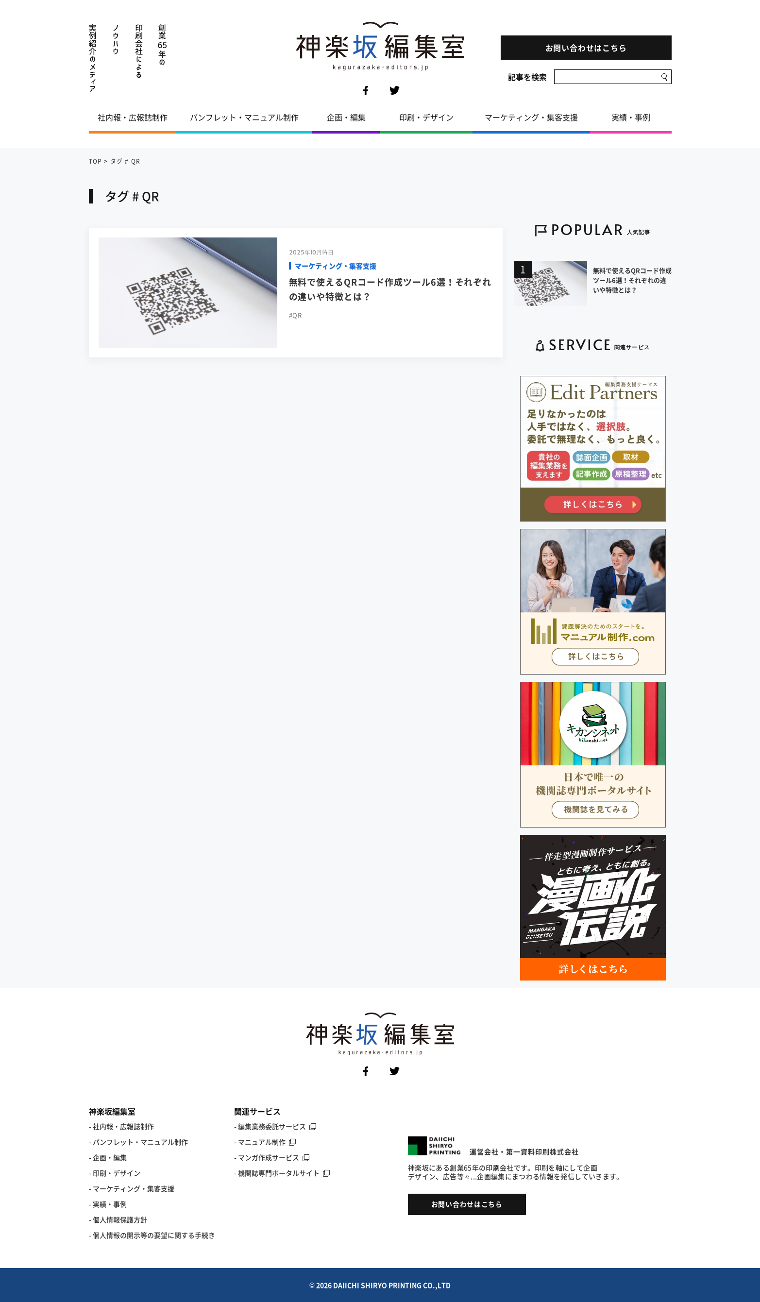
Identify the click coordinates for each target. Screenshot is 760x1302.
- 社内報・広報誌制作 (121, 1126)
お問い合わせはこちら (586, 47)
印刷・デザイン (426, 117)
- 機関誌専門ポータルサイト (282, 1173)
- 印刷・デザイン (114, 1173)
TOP (95, 161)
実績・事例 (630, 117)
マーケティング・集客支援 (531, 117)
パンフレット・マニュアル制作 (244, 117)
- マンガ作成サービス (271, 1157)
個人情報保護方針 (120, 1219)
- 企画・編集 (108, 1157)
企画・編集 (346, 117)
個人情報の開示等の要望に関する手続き (154, 1235)
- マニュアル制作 (265, 1142)
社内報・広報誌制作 (133, 117)
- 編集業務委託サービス (275, 1126)
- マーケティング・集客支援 (131, 1188)
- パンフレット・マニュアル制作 (138, 1142)
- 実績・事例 (108, 1204)
